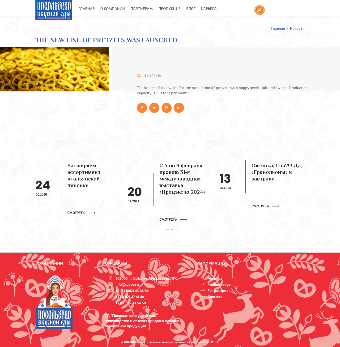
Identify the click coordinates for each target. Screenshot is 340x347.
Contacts (215, 297)
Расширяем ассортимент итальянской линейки (84, 176)
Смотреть (76, 213)
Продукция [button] (169, 9)
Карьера (209, 9)
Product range (219, 285)
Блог (191, 9)
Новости (297, 28)
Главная (86, 9)
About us (215, 278)
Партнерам (142, 9)
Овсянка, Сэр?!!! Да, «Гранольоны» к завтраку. (276, 173)
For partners (218, 291)
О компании (112, 9)
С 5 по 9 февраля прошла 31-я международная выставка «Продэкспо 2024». (183, 179)
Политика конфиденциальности (166, 342)
